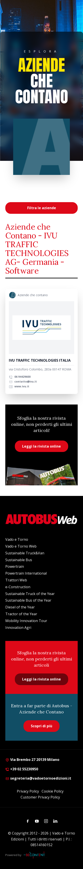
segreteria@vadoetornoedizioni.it (38, 778)
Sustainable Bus (18, 559)
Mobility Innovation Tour (26, 620)
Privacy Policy (28, 791)
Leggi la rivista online (41, 446)
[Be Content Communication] (35, 854)
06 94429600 (20, 377)
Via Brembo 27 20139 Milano (32, 759)
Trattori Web (16, 580)
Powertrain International (26, 573)
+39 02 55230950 (21, 769)
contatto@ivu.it (23, 381)
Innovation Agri (18, 627)
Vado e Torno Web (21, 546)
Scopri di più (41, 726)
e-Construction (17, 586)
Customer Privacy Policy (40, 797)
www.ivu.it (19, 386)
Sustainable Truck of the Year (30, 593)
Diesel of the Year (20, 607)
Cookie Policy (53, 791)
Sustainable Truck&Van (24, 553)
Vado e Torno (16, 539)
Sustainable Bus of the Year (28, 600)
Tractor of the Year (21, 613)
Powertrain (14, 566)
